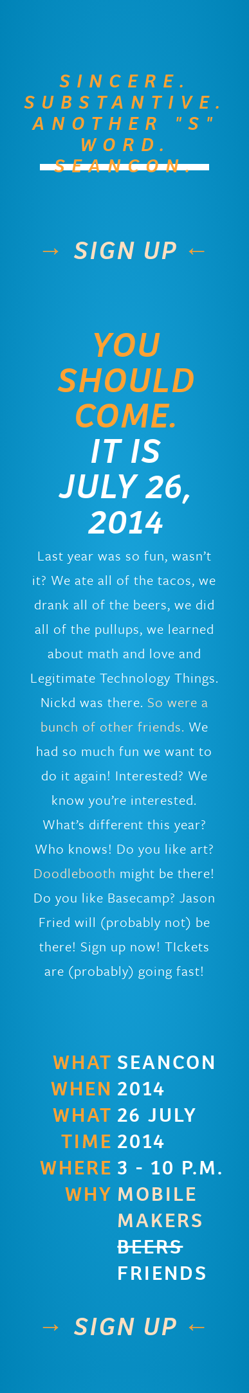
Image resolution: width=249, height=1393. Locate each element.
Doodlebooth (74, 873)
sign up (125, 251)
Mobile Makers (160, 1207)
